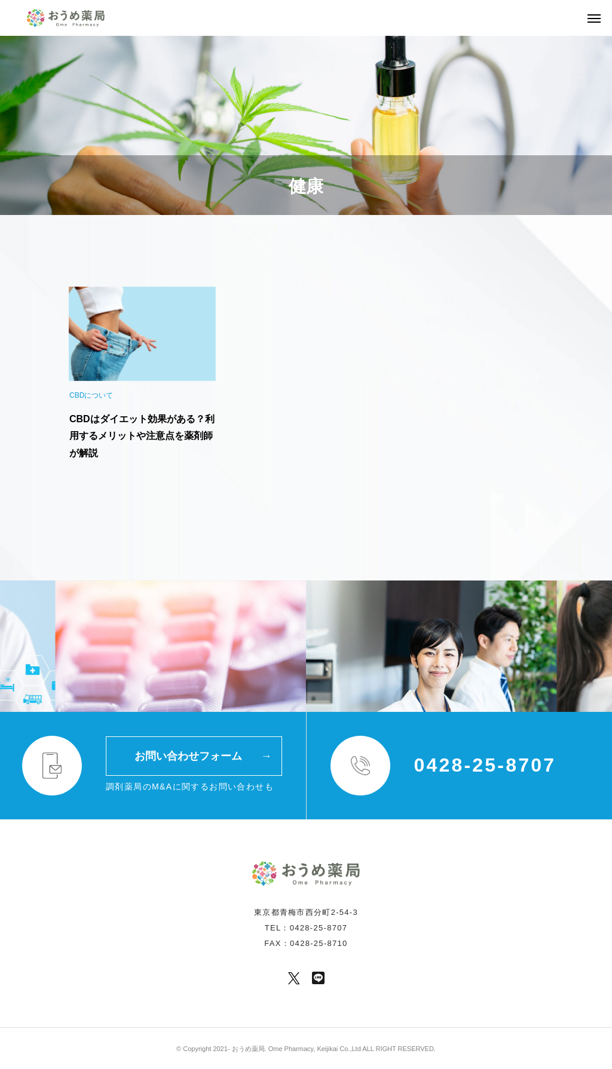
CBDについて (91, 395)
